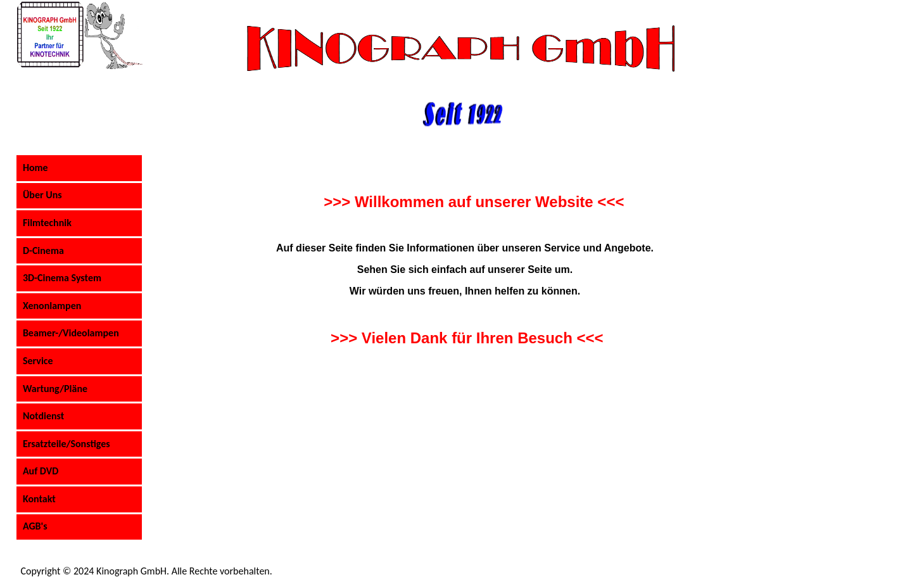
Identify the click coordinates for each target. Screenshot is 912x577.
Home (35, 168)
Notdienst (43, 416)
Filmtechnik (47, 223)
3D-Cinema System (62, 278)
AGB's (35, 526)
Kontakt (39, 499)
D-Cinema (43, 250)
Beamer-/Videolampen (71, 333)
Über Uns (42, 195)
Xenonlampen (52, 306)
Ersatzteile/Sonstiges (66, 444)
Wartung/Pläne (55, 389)
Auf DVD (40, 471)
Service (38, 361)
